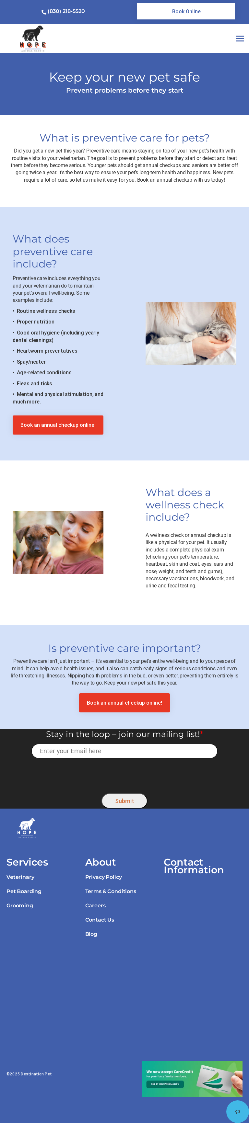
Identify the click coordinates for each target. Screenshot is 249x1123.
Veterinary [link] (20, 877)
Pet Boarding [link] (24, 891)
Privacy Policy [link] (103, 877)
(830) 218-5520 (66, 11)
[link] (186, 11)
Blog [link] (91, 934)
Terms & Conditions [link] (110, 891)
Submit (124, 801)
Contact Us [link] (99, 920)
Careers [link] (95, 905)
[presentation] (124, 774)
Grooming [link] (19, 905)
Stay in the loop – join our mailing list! (124, 734)
